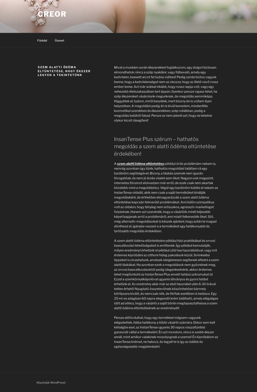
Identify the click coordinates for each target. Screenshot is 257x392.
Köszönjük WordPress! (51, 382)
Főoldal (42, 40)
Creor (52, 14)
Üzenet (59, 40)
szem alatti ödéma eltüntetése (140, 164)
